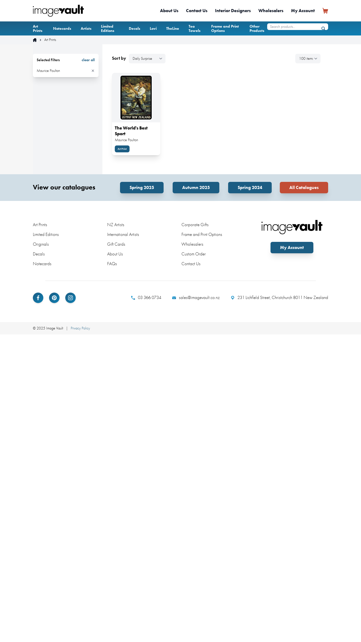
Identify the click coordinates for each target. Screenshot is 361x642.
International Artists (123, 234)
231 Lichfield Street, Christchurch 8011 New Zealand (279, 297)
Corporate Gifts (195, 225)
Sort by (119, 58)
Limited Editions (107, 28)
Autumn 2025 (196, 187)
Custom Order (193, 254)
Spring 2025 (142, 187)
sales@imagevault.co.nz (196, 297)
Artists (86, 28)
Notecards (62, 28)
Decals (134, 28)
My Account (303, 10)
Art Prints (37, 28)
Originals (41, 244)
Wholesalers (270, 10)
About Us (169, 10)
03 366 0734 (146, 297)
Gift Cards (116, 244)
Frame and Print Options (225, 28)
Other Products (257, 28)
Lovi (153, 28)
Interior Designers (233, 10)
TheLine (172, 28)
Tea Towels (195, 28)
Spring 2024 (250, 187)
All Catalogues (304, 187)
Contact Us (196, 10)
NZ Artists (115, 225)
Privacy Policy (80, 328)
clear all (88, 60)
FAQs (112, 264)
